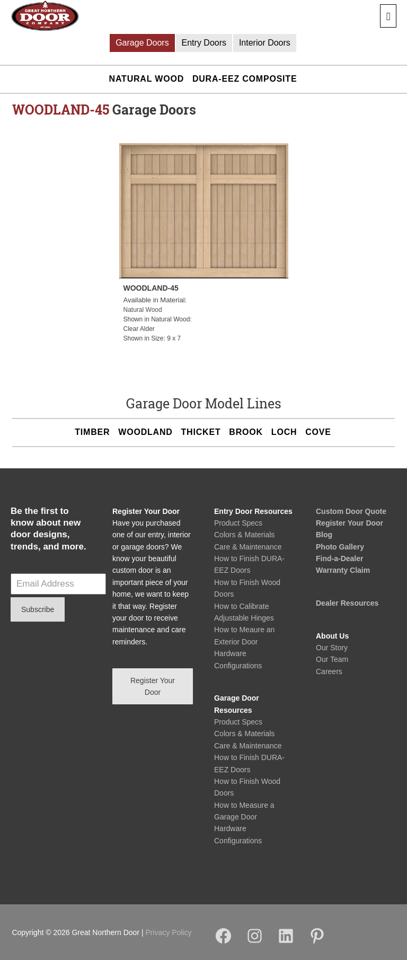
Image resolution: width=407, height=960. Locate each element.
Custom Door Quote (351, 511)
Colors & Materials (244, 534)
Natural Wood (146, 78)
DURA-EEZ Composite (244, 78)
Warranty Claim (343, 570)
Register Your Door (349, 523)
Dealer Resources (347, 603)
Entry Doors (204, 42)
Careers (329, 671)
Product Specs (238, 523)
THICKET (201, 432)
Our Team (332, 659)
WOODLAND (145, 432)
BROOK (246, 432)
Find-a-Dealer (339, 558)
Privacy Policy (168, 932)
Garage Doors (142, 42)
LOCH (284, 432)
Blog (324, 534)
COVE (318, 432)
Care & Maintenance (248, 547)
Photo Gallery (340, 547)
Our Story (332, 647)
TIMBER (92, 432)
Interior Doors (264, 42)
